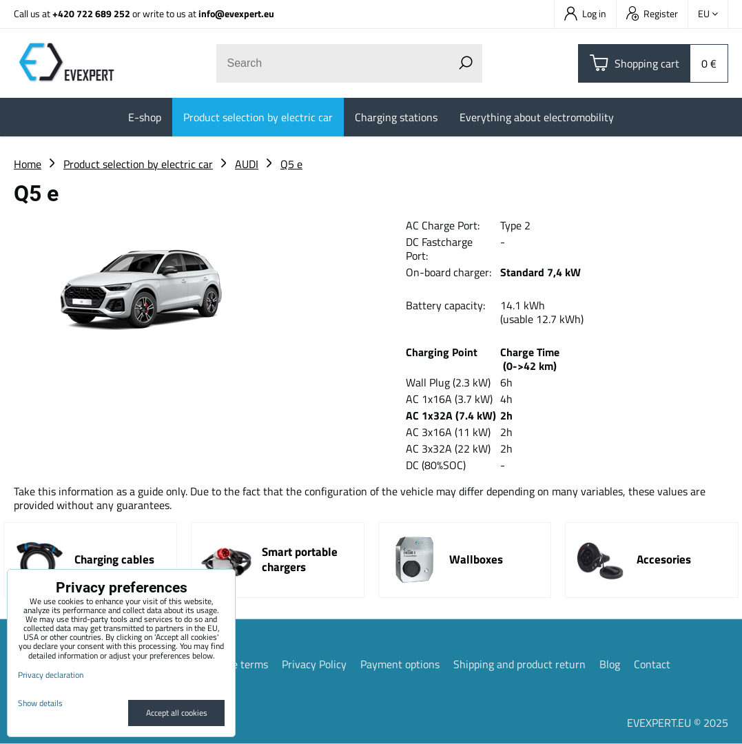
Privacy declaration (50, 674)
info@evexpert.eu (236, 13)
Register (652, 13)
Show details (40, 703)
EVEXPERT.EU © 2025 (677, 722)
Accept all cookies (176, 712)
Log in (585, 13)
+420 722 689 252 (91, 13)
